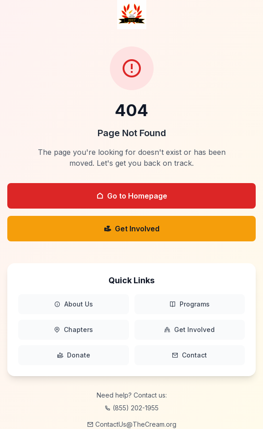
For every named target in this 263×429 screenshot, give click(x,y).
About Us (73, 304)
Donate (73, 355)
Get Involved (132, 228)
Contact (189, 355)
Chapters (73, 329)
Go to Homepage (131, 195)
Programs (190, 304)
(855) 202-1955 (131, 408)
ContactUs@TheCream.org (131, 424)
